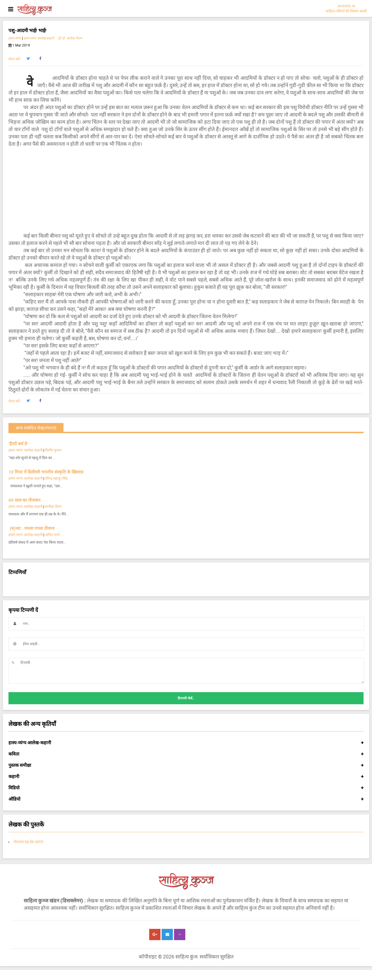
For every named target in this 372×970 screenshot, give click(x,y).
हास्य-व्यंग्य (14, 38)
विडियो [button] (186, 788)
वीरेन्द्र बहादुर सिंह (57, 478)
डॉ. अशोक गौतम (70, 38)
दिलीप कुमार (53, 450)
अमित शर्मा (52, 535)
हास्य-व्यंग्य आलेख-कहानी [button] (186, 742)
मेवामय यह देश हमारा (28, 842)
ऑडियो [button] (186, 799)
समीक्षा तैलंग (53, 506)
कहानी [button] (186, 776)
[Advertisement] (186, 189)
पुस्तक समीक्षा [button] (186, 765)
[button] (28, 59)
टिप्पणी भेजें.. (186, 698)
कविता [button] (186, 754)
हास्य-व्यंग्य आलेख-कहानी (39, 38)
